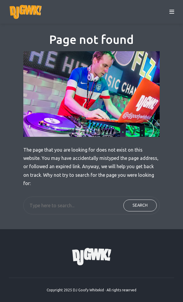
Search (140, 205)
